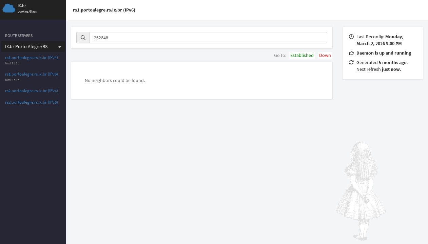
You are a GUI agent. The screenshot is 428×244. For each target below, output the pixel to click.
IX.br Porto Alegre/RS (33, 46)
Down (325, 55)
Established (302, 55)
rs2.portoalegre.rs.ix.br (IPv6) (31, 102)
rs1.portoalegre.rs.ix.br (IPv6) (31, 74)
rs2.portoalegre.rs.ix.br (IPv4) (31, 91)
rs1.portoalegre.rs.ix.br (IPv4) (31, 57)
